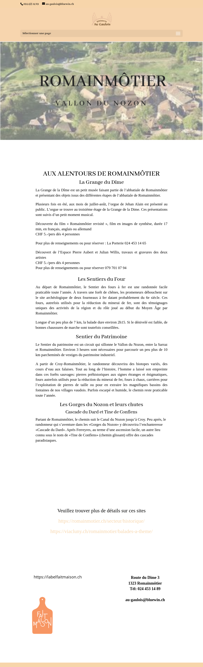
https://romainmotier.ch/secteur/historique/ (101, 521)
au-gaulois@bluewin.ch (145, 600)
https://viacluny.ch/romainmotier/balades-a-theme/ (101, 531)
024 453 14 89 (149, 589)
